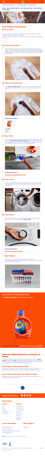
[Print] (12, 29)
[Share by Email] (10, 29)
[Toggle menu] (3, 2)
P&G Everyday (24, 436)
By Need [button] (18, 404)
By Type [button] (4, 404)
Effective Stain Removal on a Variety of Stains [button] (26, 4)
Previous (38, 346)
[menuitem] (4, 8)
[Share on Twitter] (5, 29)
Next (41, 346)
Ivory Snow (12, 436)
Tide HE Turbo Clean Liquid (13, 86)
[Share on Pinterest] (8, 29)
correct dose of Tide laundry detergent (19, 140)
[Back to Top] (22, 387)
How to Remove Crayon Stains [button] (8, 4)
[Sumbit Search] (41, 2)
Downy (16, 436)
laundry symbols (27, 219)
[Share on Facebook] (3, 29)
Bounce (20, 436)
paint (15, 360)
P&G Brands (7, 436)
